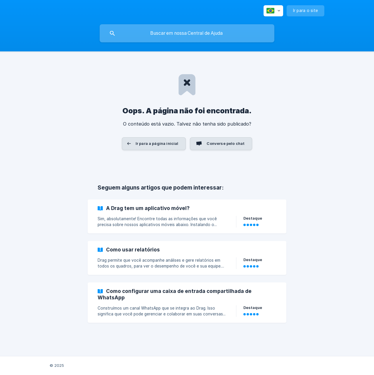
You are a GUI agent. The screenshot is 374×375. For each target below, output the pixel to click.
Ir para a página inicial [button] (157, 143)
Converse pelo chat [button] (226, 143)
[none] (273, 10)
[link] (187, 216)
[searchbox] (187, 33)
